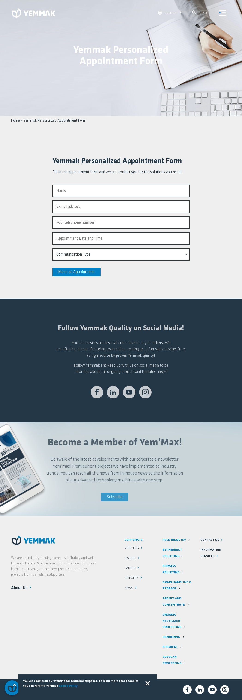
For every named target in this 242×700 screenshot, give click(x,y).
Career (132, 568)
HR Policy (134, 578)
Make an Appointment (76, 272)
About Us (21, 587)
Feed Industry (177, 540)
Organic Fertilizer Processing (174, 621)
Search (201, 12)
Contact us (211, 540)
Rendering (174, 637)
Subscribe (103, 497)
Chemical (172, 647)
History (132, 558)
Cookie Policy (68, 686)
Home (15, 121)
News (131, 588)
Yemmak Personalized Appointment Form (55, 121)
